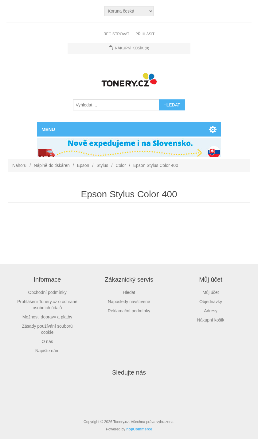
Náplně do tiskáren (52, 165)
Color (120, 165)
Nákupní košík (211, 320)
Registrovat (116, 34)
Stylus (102, 165)
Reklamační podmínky (129, 310)
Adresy (210, 310)
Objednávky (210, 301)
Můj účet (211, 292)
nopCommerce (139, 429)
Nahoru (19, 165)
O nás (47, 341)
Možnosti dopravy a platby (47, 316)
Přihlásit (144, 34)
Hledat (129, 292)
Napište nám (47, 350)
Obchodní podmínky (47, 292)
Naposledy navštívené (129, 301)
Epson (83, 165)
